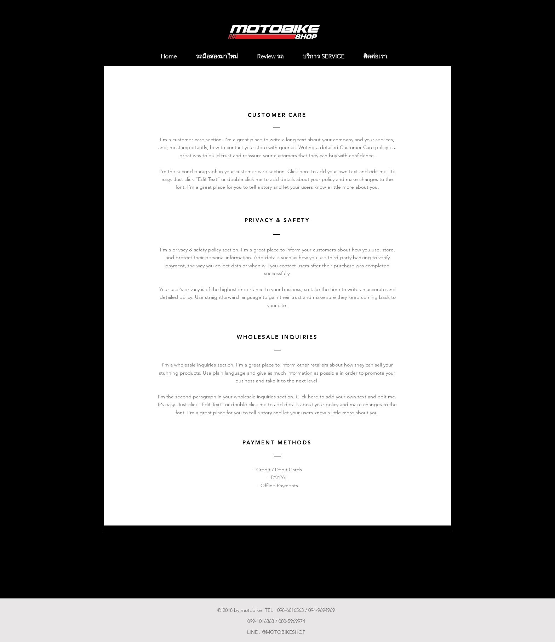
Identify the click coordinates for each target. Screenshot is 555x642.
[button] (444, 55)
